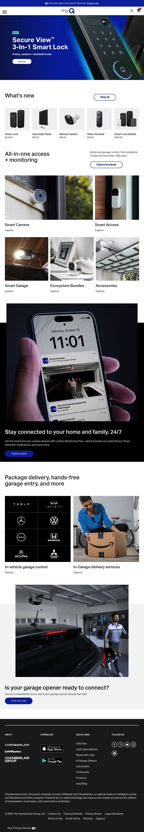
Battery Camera (69, 134)
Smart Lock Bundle (125, 134)
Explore (9, 230)
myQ (57, 794)
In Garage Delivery (86, 761)
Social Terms (73, 818)
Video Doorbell (95, 134)
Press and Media (73, 814)
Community (82, 772)
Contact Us (54, 814)
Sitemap (88, 818)
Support (100, 818)
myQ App (81, 743)
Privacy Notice (93, 814)
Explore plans (19, 453)
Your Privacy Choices (19, 828)
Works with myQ (85, 755)
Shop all (104, 97)
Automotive (82, 766)
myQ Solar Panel (41, 134)
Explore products (106, 164)
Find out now (18, 701)
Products (81, 778)
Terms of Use (55, 818)
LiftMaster (67, 794)
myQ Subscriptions (87, 749)
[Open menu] (4, 12)
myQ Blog (81, 783)
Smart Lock (11, 134)
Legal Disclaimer (114, 814)
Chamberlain (85, 794)
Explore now (92, 3)
